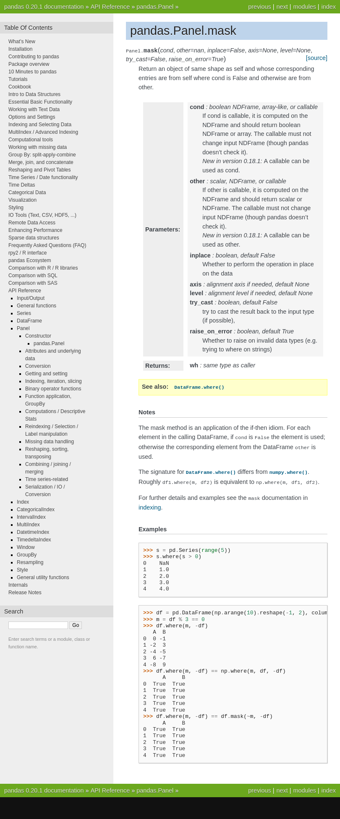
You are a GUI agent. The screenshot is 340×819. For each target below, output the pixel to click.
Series (24, 313)
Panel (23, 328)
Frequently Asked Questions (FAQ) (47, 245)
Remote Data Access (31, 223)
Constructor (38, 336)
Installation (20, 49)
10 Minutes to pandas (32, 72)
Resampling (30, 562)
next (282, 6)
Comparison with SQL (33, 275)
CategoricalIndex (36, 509)
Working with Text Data (34, 109)
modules (304, 6)
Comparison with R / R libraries (43, 268)
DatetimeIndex (33, 532)
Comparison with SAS (33, 283)
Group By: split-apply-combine (42, 155)
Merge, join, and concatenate (40, 162)
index (329, 6)
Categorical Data (27, 192)
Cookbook (19, 87)
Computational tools (30, 140)
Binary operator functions (53, 389)
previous (259, 6)
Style (22, 570)
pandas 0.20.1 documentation (44, 6)
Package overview (28, 64)
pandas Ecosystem (29, 260)
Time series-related (46, 479)
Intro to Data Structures (34, 94)
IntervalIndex (31, 517)
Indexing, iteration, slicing (53, 381)
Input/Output (30, 298)
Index (23, 502)
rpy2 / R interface (27, 253)
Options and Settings (31, 117)
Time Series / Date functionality (43, 177)
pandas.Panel (154, 6)
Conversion (38, 366)
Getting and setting (46, 374)
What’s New (21, 41)
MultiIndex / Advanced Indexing (43, 132)
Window (26, 547)
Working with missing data (37, 147)
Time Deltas (21, 185)
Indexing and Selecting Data (39, 124)
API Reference (110, 6)
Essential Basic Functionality (40, 102)
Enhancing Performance (35, 230)
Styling (16, 208)
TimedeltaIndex (34, 540)
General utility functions (43, 577)
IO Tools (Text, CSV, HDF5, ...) (42, 215)
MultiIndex (28, 525)
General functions (36, 306)
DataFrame (29, 321)
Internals (18, 585)
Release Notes (25, 592)
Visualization (22, 200)
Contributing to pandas (33, 57)
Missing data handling (49, 442)
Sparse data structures (33, 238)
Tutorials (18, 79)
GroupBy (27, 555)
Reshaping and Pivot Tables (39, 170)
